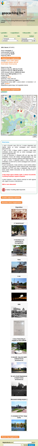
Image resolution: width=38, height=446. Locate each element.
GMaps (17, 60)
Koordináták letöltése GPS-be (9, 62)
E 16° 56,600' (11, 54)
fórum (6, 36)
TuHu (8, 60)
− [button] (34, 100)
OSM (12, 60)
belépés (31, 36)
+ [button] (34, 97)
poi (36, 33)
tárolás (25, 445)
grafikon (7, 83)
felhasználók (26, 33)
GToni (9, 77)
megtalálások (15, 33)
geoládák (4, 33)
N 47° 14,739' (10, 52)
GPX (34, 136)
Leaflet (34, 134)
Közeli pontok (13, 64)
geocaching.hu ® (14, 13)
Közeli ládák (4, 64)
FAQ (18, 36)
